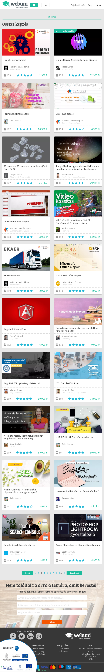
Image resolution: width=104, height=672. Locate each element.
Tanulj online (64, 648)
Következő (74, 573)
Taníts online (38, 648)
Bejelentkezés (78, 5)
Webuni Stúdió (38, 654)
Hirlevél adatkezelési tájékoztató (90, 655)
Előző (27, 573)
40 (64, 573)
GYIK (90, 658)
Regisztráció (94, 5)
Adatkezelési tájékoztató (90, 648)
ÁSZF (90, 651)
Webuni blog (38, 651)
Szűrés (52, 16)
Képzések (64, 651)
